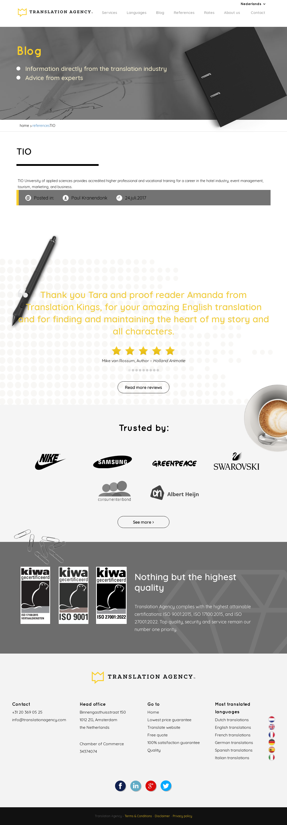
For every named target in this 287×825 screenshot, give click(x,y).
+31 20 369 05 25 (27, 712)
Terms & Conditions (138, 816)
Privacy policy (182, 816)
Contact (258, 12)
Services (109, 12)
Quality (154, 750)
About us (232, 12)
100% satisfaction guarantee (173, 742)
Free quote (157, 734)
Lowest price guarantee (169, 719)
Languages (136, 12)
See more (143, 522)
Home (153, 712)
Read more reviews (143, 387)
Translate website (163, 727)
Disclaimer (162, 816)
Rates (209, 12)
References (184, 12)
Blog (160, 12)
